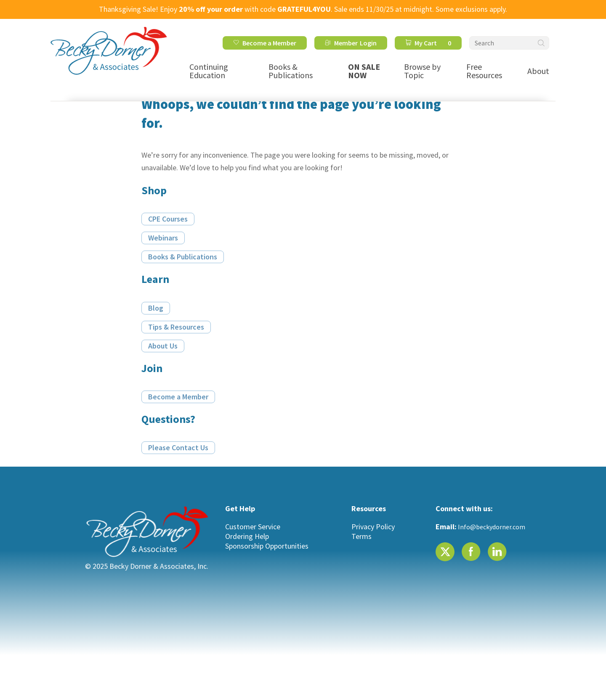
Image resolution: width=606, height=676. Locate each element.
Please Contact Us (178, 447)
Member (346, 43)
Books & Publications (290, 70)
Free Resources (484, 70)
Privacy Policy (373, 526)
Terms (361, 536)
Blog (155, 308)
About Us (163, 346)
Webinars (163, 238)
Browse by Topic (422, 70)
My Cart (433, 43)
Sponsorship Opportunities (266, 546)
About (538, 71)
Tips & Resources (176, 327)
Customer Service (252, 526)
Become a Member (269, 43)
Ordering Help (247, 536)
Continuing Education (208, 70)
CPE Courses (168, 219)
